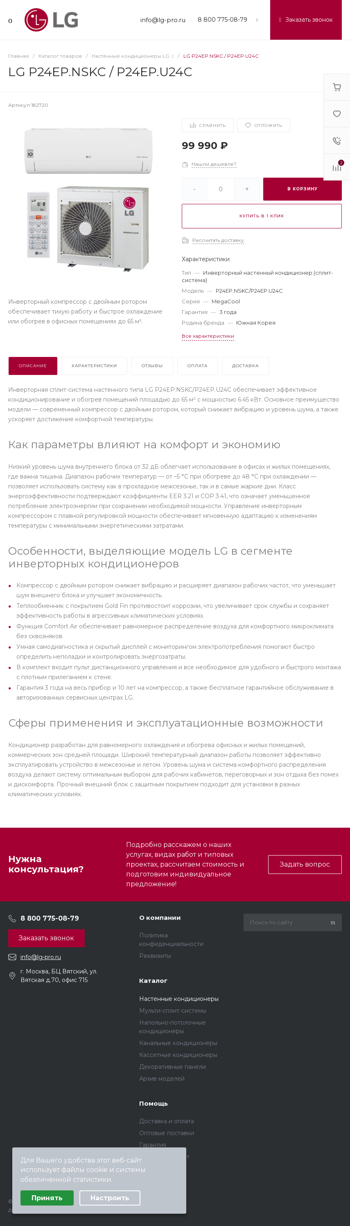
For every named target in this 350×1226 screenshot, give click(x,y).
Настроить (109, 1198)
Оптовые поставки (166, 1133)
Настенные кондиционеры (179, 998)
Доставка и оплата (166, 1121)
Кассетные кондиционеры (178, 1055)
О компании (160, 917)
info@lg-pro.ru (162, 20)
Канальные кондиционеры (178, 1043)
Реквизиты (155, 956)
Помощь (153, 1103)
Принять (47, 1198)
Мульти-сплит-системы (172, 1010)
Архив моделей (162, 1078)
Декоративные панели (172, 1066)
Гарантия (152, 1145)
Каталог (153, 980)
